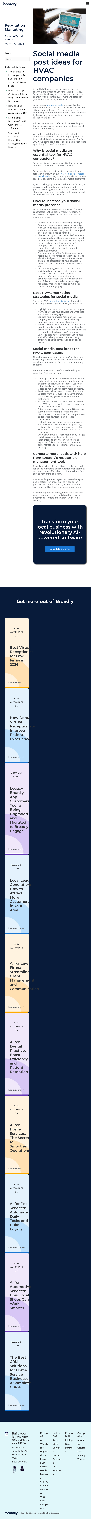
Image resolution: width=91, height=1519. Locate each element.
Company (81, 1434)
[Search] (17, 59)
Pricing (69, 1440)
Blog (67, 1444)
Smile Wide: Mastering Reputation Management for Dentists (17, 140)
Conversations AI (44, 1489)
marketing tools (54, 105)
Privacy (81, 1455)
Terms (80, 1459)
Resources (69, 1434)
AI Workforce (44, 1444)
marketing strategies (60, 301)
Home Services (57, 1459)
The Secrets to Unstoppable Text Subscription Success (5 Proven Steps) (18, 78)
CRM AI (44, 1482)
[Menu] (87, 3)
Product (44, 1434)
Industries (57, 1434)
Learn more (14, 682)
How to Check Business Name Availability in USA (17, 109)
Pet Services (57, 1470)
